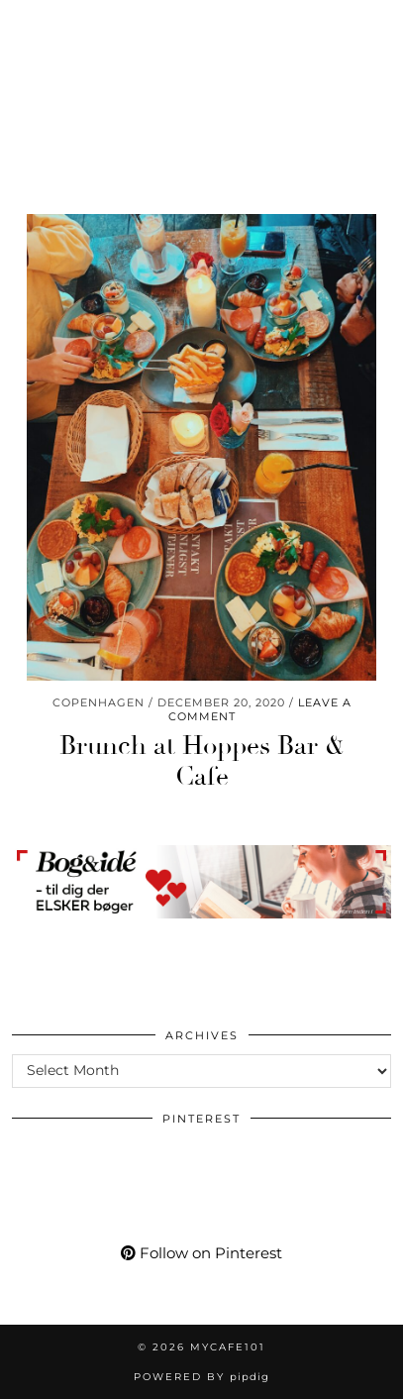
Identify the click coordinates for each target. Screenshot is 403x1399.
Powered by (201, 1376)
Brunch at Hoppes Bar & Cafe (202, 761)
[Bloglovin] (163, 25)
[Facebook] (129, 25)
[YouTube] (93, 25)
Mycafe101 (202, 84)
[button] (376, 25)
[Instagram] (24, 25)
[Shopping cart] (234, 25)
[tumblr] (195, 25)
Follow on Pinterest (201, 1252)
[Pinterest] (57, 25)
